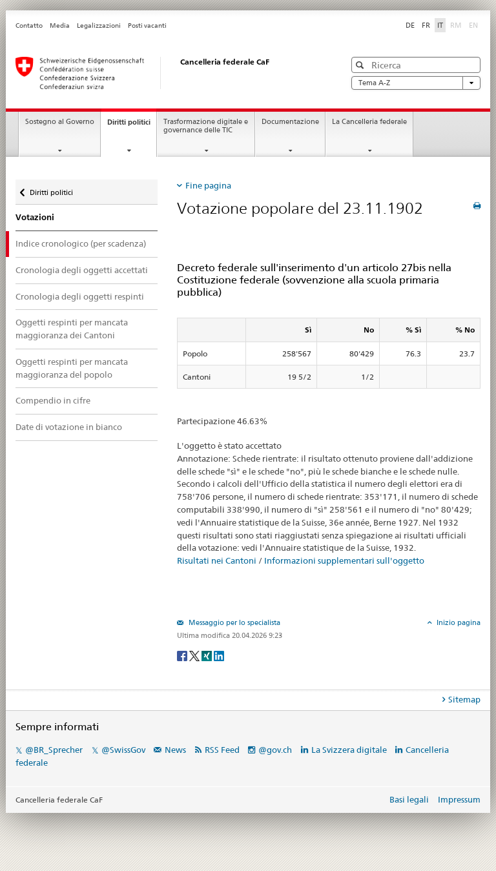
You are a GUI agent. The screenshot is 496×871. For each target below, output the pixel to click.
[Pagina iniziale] (167, 73)
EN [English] (473, 25)
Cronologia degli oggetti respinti (80, 296)
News (175, 749)
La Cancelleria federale (369, 122)
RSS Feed (222, 749)
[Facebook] (183, 655)
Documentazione (290, 122)
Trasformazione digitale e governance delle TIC (205, 126)
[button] (361, 64)
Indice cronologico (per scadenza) (81, 243)
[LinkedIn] (219, 655)
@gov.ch (275, 749)
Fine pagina (208, 185)
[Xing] (208, 655)
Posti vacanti (147, 25)
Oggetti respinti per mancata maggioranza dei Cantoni (72, 328)
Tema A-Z (415, 83)
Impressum (459, 799)
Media (60, 25)
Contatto (29, 25)
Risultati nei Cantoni (216, 560)
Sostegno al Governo (59, 122)
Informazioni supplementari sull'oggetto (344, 560)
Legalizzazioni (99, 25)
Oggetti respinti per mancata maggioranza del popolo (72, 368)
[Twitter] (195, 655)
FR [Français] (426, 25)
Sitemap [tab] (464, 699)
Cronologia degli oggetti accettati (82, 270)
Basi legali (409, 799)
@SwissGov (123, 749)
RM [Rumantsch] (456, 25)
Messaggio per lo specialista (233, 622)
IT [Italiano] (440, 25)
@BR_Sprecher (54, 749)
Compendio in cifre (53, 400)
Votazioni (35, 217)
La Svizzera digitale (349, 749)
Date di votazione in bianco (69, 427)
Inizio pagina (457, 622)
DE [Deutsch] (410, 25)
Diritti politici (131, 125)
